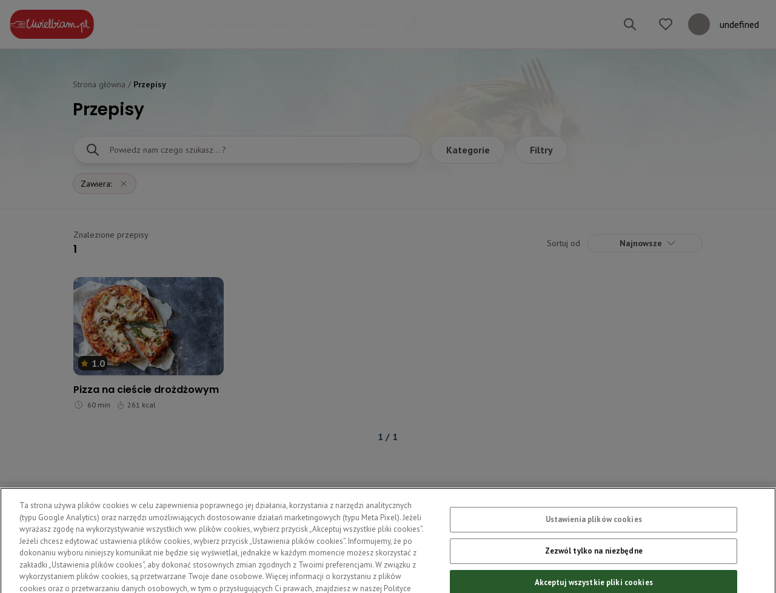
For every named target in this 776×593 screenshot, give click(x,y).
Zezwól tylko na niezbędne (594, 559)
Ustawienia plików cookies (594, 528)
